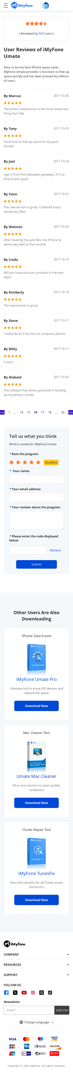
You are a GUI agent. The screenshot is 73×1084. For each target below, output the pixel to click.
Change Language (36, 1022)
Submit (36, 564)
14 (21, 412)
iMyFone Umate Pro (36, 679)
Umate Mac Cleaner (36, 776)
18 (49, 412)
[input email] (29, 1010)
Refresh (55, 550)
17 (42, 412)
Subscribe (62, 1010)
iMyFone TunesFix (36, 873)
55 (62, 412)
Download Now (36, 706)
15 (28, 412)
